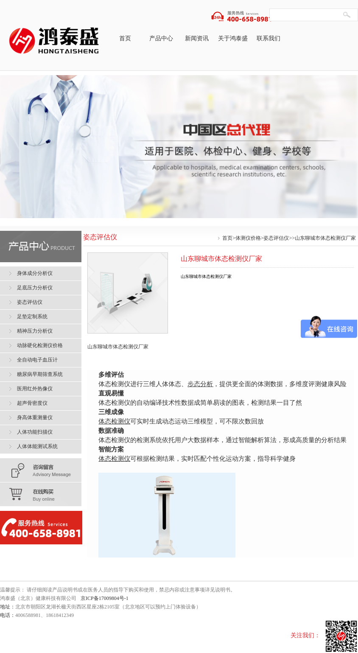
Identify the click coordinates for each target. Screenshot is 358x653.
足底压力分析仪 (35, 288)
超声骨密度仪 (32, 403)
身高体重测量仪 (35, 417)
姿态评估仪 (276, 238)
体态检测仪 (114, 421)
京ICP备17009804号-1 (105, 598)
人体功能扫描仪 (35, 432)
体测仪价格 (248, 238)
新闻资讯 (197, 38)
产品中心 (161, 38)
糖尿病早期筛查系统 (40, 374)
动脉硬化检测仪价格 (40, 345)
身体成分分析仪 (35, 273)
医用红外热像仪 (35, 389)
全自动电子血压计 (37, 360)
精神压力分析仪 (35, 331)
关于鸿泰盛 (233, 38)
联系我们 (268, 38)
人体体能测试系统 (37, 446)
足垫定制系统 (32, 316)
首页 (125, 38)
